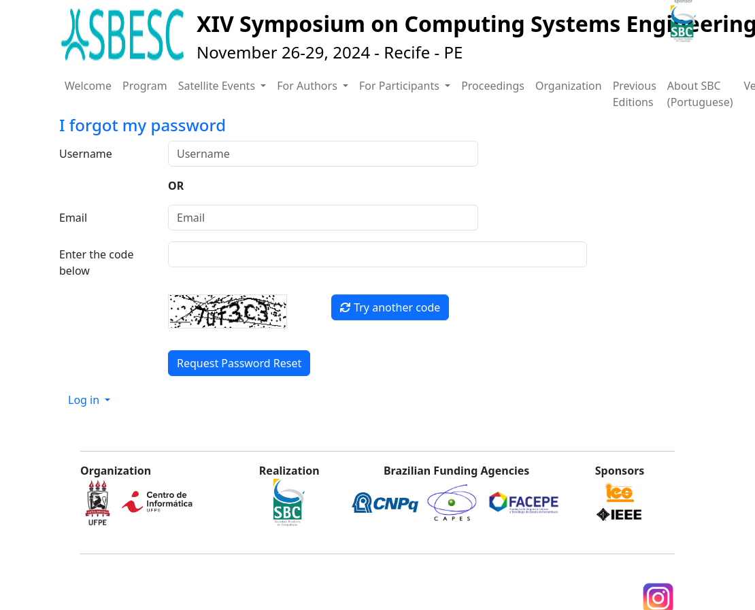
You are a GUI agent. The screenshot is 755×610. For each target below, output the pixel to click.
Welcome (88, 85)
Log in (85, 399)
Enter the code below (96, 262)
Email (73, 217)
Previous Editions (634, 93)
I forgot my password (142, 125)
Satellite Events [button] (218, 85)
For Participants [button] (400, 85)
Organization (568, 85)
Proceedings (492, 85)
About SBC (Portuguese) (700, 93)
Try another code (390, 307)
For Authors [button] (308, 85)
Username (85, 153)
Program (144, 85)
